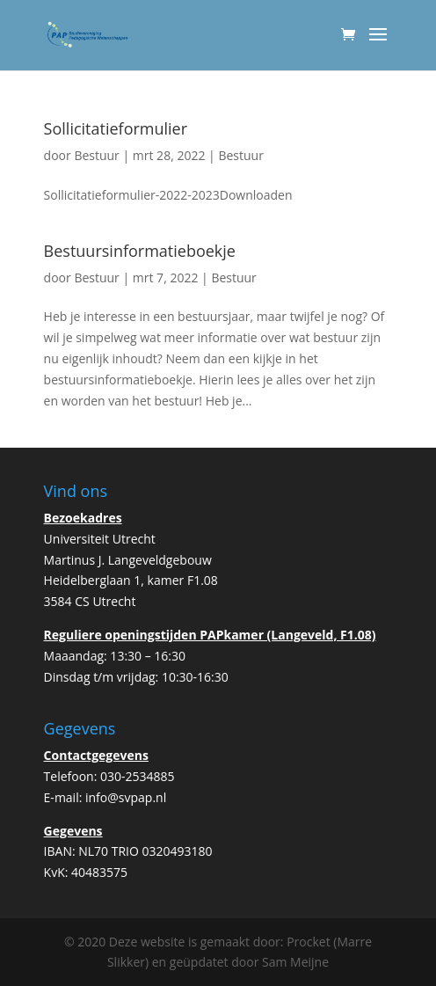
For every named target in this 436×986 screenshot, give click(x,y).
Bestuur (96, 155)
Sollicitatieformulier (115, 128)
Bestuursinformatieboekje (140, 250)
